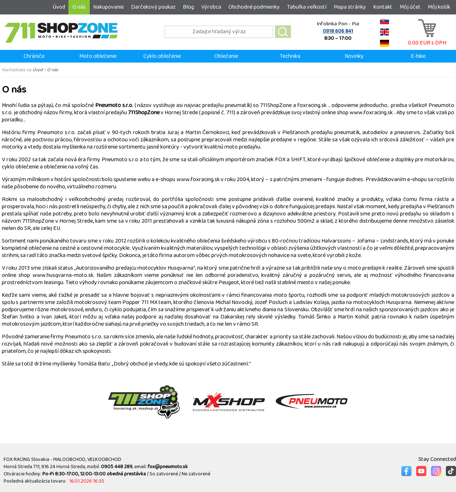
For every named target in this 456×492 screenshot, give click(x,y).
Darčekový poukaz (153, 7)
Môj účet (410, 7)
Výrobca (211, 7)
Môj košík (439, 7)
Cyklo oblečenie (162, 56)
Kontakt (382, 7)
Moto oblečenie (98, 56)
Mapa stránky (350, 7)
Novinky (354, 56)
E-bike (418, 56)
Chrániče (34, 56)
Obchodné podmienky (254, 7)
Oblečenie (226, 56)
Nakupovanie (108, 7)
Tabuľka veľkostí (306, 7)
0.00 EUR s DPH (427, 39)
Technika (290, 56)
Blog (188, 7)
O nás (79, 7)
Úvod (58, 7)
